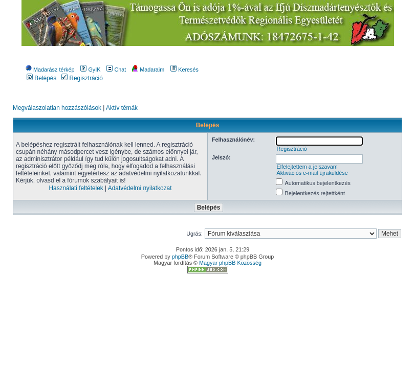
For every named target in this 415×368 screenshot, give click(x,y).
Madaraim (148, 69)
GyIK (90, 69)
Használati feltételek (76, 188)
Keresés (184, 69)
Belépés (41, 78)
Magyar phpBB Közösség (230, 263)
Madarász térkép (50, 69)
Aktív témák (122, 107)
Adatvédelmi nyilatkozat (140, 188)
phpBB (180, 257)
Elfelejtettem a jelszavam (306, 167)
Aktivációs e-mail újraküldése (311, 173)
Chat (116, 69)
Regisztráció (82, 78)
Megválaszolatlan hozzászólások (57, 107)
